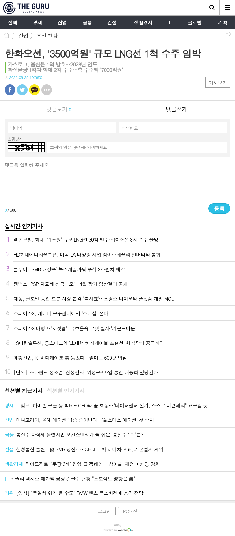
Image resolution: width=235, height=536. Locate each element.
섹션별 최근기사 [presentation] (23, 391)
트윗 (22, 89)
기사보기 (218, 82)
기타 (46, 89)
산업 (23, 35)
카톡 (34, 89)
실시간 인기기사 (23, 226)
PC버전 (130, 511)
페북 (10, 89)
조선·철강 (47, 35)
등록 (219, 208)
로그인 (104, 511)
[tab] (23, 391)
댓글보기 (59, 109)
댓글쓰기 (176, 109)
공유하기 (228, 35)
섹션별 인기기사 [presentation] (65, 391)
